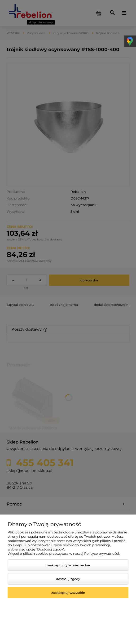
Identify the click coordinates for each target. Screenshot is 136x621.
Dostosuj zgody (68, 579)
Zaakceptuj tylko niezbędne (68, 565)
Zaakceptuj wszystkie (68, 592)
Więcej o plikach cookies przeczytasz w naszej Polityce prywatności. (64, 553)
